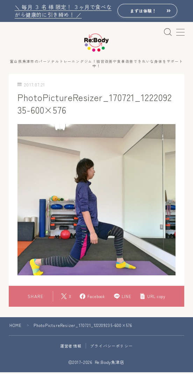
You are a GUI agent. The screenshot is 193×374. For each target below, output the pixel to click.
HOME (15, 327)
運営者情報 (70, 347)
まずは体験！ (142, 11)
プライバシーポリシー (111, 347)
